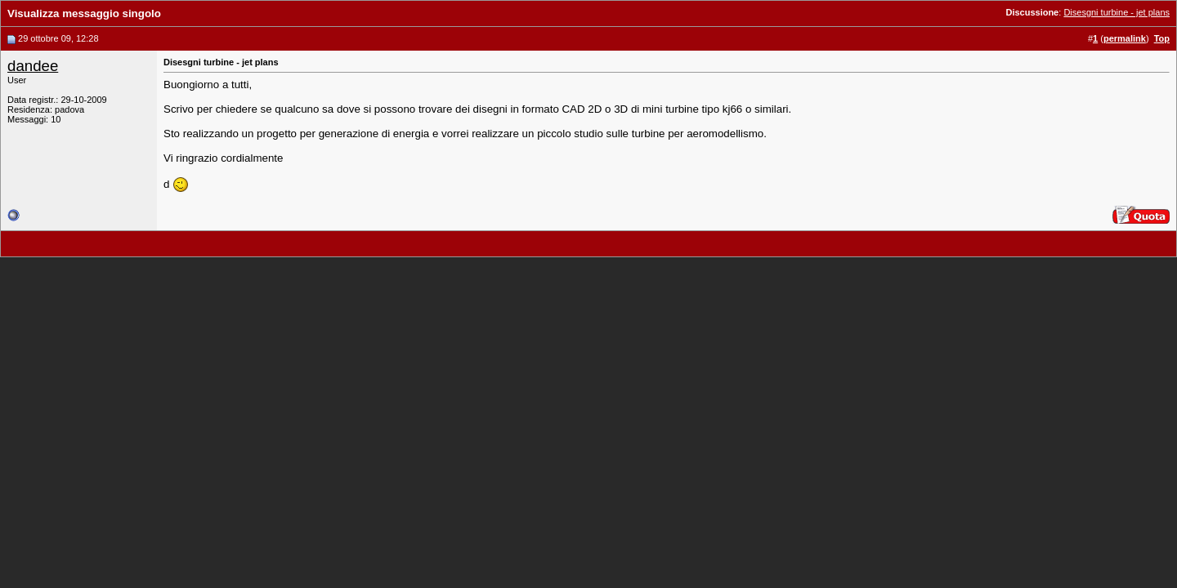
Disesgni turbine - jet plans (1116, 12)
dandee (32, 65)
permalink (1124, 38)
